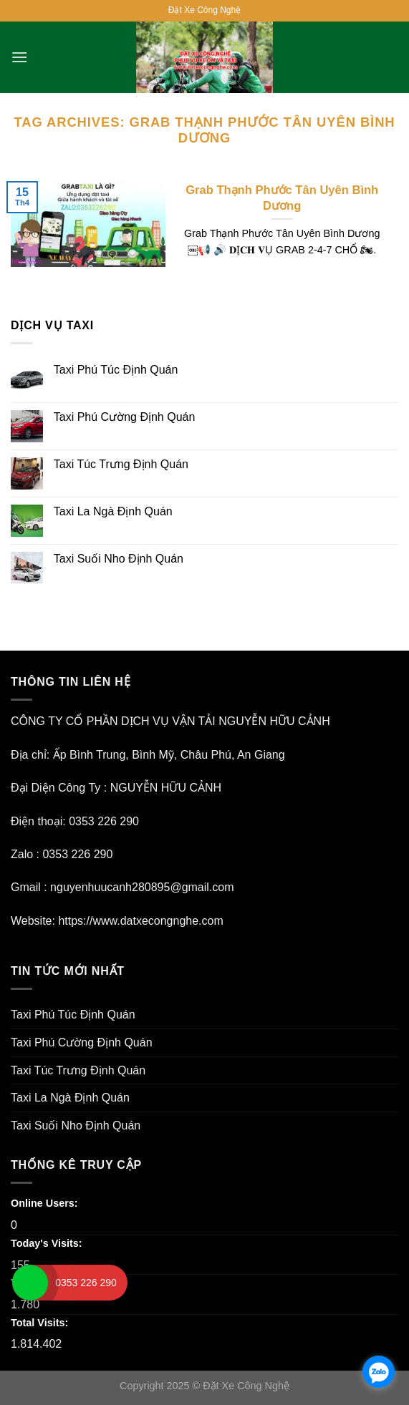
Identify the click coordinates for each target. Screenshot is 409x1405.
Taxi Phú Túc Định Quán (116, 370)
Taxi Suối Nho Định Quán (118, 559)
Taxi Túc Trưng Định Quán (121, 464)
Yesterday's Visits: (57, 1282)
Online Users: (46, 1203)
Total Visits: (41, 1322)
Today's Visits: (48, 1243)
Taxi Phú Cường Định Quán (125, 417)
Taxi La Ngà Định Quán (113, 511)
